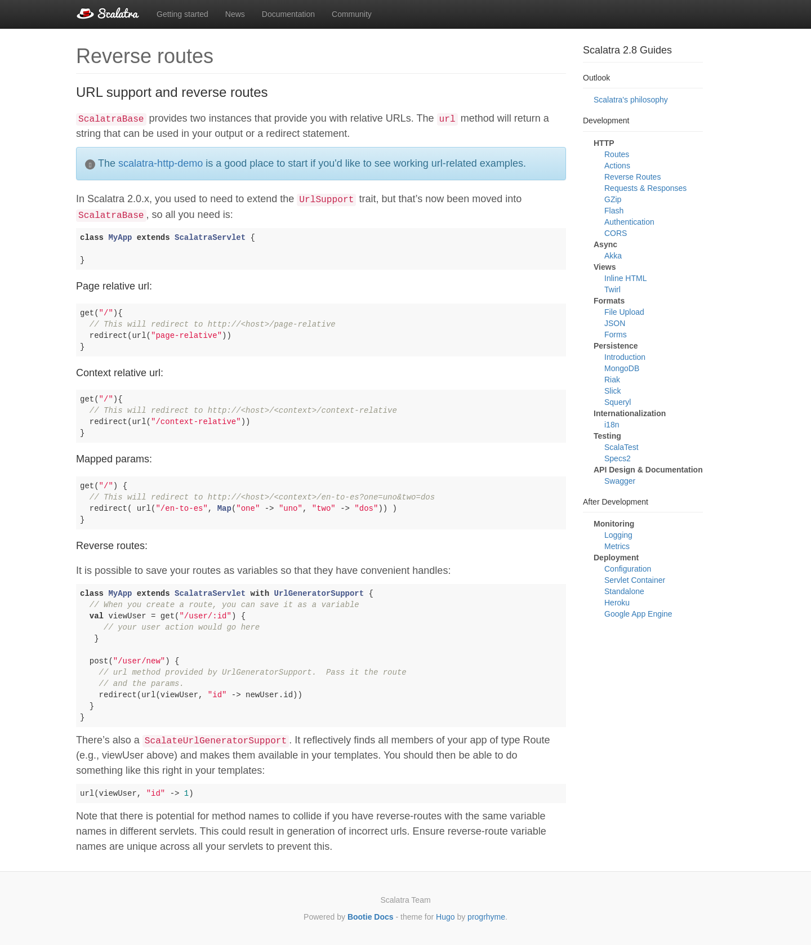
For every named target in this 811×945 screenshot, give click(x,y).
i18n (611, 424)
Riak (612, 379)
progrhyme (486, 916)
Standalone (624, 591)
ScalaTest (621, 447)
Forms (615, 334)
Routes (616, 154)
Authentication (629, 221)
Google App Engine (638, 613)
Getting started (182, 14)
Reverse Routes (632, 176)
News (235, 14)
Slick (612, 390)
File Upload (624, 312)
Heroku (617, 602)
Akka (613, 255)
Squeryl (617, 402)
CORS (615, 233)
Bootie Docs (370, 916)
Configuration (627, 568)
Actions (617, 165)
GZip (612, 199)
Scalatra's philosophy (631, 99)
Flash (613, 210)
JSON (614, 323)
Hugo (445, 916)
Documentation (288, 14)
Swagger (619, 480)
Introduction (624, 357)
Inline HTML (625, 278)
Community (352, 14)
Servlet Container (634, 580)
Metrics (617, 546)
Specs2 (617, 458)
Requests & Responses (645, 188)
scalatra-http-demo (160, 163)
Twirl (612, 289)
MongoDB (621, 368)
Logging (618, 535)
